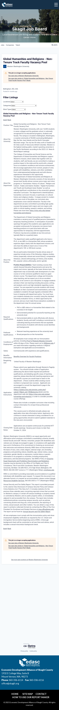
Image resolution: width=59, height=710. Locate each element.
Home (14, 694)
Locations (6, 102)
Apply (5, 120)
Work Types (7, 109)
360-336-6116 (36, 680)
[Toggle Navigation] (56, 5)
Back (9, 120)
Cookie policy (33, 651)
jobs (2, 45)
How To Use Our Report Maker (30, 697)
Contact (41, 694)
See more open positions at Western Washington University (29, 560)
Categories (7, 105)
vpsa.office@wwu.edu (46, 509)
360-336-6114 (16, 680)
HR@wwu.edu (49, 343)
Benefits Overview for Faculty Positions (27, 357)
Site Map (27, 694)
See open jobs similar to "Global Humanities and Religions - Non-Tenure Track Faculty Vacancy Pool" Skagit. (30, 79)
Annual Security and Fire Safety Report (36, 512)
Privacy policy (24, 651)
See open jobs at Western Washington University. (23, 76)
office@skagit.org (10, 683)
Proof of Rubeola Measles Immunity (39, 341)
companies (10, 45)
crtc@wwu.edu (49, 470)
